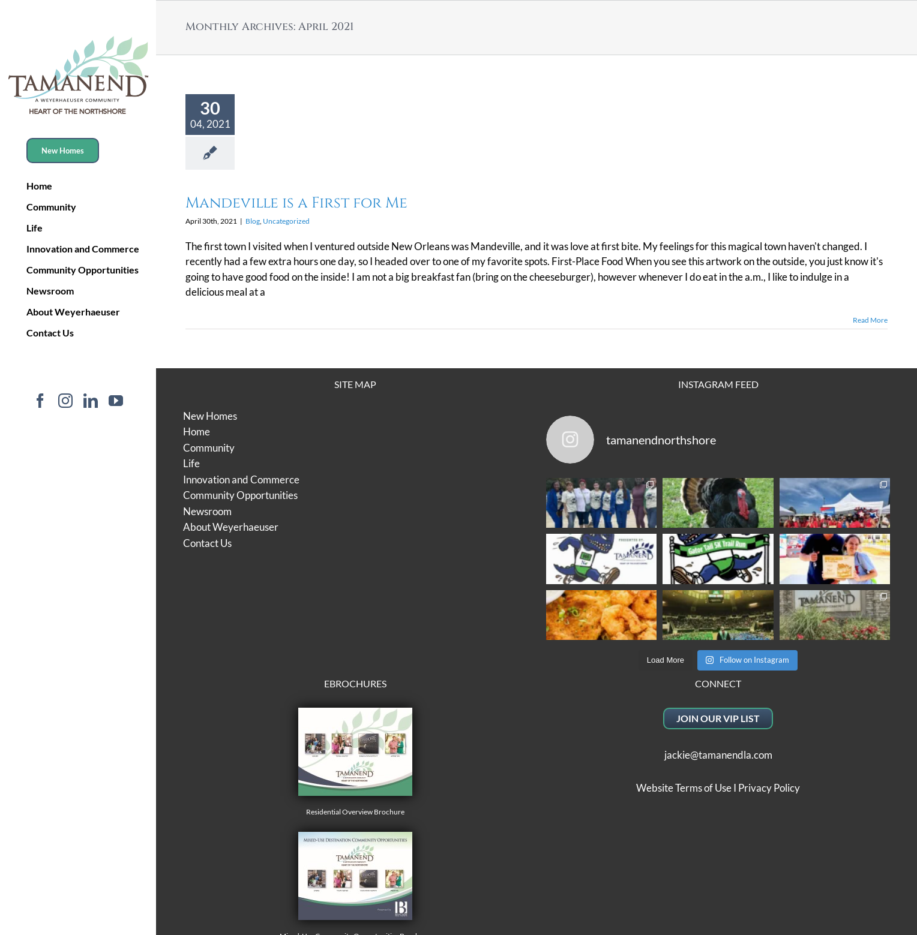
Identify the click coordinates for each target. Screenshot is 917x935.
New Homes (210, 416)
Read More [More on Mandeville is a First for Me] (870, 319)
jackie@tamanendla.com (718, 754)
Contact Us (207, 543)
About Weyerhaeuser (230, 527)
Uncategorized (286, 221)
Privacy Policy (769, 787)
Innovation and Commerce (241, 479)
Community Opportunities (240, 495)
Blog (252, 221)
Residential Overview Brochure (355, 762)
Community (209, 447)
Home (196, 431)
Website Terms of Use (684, 787)
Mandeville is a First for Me (296, 203)
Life (191, 463)
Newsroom (207, 511)
